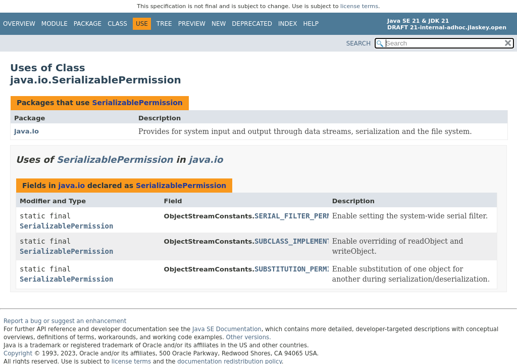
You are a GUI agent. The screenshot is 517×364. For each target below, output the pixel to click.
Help (311, 23)
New (219, 23)
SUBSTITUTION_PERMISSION (303, 269)
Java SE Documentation (227, 329)
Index (287, 23)
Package (87, 23)
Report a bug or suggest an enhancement (65, 321)
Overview (19, 23)
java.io (26, 131)
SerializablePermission (137, 103)
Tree (164, 23)
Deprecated (252, 23)
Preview (191, 23)
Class (117, 23)
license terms (359, 6)
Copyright (18, 353)
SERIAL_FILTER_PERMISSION (305, 216)
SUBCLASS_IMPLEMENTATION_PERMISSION (326, 241)
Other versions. (248, 337)
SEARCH (358, 43)
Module (54, 23)
